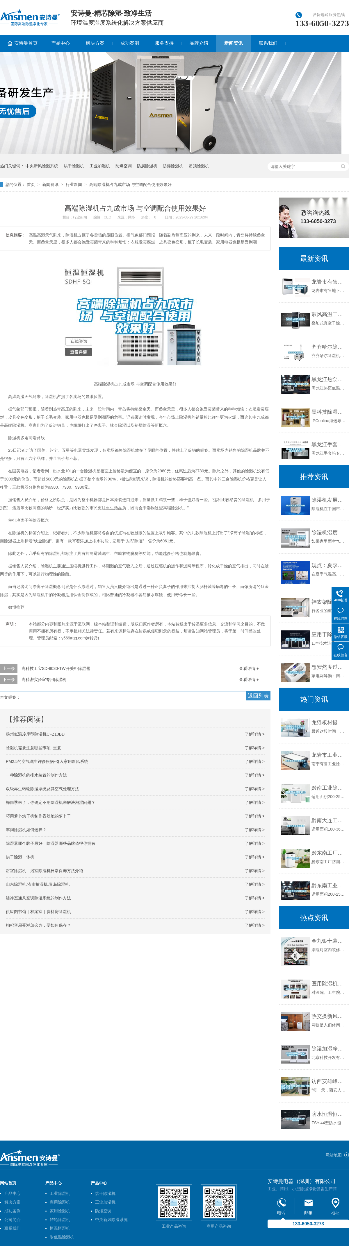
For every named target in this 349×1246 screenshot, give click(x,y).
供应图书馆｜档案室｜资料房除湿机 (38, 911)
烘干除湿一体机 (20, 857)
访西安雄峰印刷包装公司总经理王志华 (328, 1081)
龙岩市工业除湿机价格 (328, 755)
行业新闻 (74, 184)
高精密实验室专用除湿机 (44, 679)
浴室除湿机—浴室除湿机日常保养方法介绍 (44, 870)
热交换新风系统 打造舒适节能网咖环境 (328, 1016)
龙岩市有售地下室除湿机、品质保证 (328, 282)
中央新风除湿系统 (42, 166)
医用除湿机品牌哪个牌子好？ (328, 984)
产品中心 (60, 43)
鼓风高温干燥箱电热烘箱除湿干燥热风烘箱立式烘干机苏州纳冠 (328, 314)
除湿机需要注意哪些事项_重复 (33, 747)
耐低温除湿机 (62, 1237)
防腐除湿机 (147, 166)
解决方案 (95, 43)
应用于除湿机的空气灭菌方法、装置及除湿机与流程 (328, 634)
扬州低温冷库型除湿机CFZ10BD (35, 734)
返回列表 (258, 696)
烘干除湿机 (74, 166)
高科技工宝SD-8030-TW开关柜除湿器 (56, 668)
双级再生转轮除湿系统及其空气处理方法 (42, 788)
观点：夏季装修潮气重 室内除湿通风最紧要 (328, 565)
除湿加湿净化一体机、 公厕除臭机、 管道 (328, 1049)
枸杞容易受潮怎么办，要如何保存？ (38, 925)
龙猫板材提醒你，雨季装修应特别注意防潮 (328, 722)
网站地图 (333, 1155)
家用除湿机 (60, 1211)
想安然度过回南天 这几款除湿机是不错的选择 (328, 667)
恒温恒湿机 (60, 1228)
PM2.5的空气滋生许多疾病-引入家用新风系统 (47, 761)
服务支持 (164, 43)
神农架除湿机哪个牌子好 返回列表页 (328, 602)
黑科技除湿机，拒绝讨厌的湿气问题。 (328, 412)
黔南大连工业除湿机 (328, 820)
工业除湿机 (60, 1193)
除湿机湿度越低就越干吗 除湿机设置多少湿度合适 (328, 532)
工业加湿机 (100, 166)
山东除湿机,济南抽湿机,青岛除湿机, (38, 884)
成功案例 (129, 43)
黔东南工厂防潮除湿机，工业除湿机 (328, 853)
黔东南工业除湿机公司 (328, 885)
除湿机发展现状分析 (328, 500)
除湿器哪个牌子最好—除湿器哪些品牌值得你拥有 (50, 843)
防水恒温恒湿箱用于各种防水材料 (328, 1114)
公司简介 (12, 1219)
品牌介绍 (199, 43)
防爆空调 (123, 166)
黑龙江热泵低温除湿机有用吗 (328, 379)
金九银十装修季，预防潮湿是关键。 (328, 941)
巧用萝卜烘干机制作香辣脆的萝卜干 (38, 816)
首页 (31, 184)
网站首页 (8, 1183)
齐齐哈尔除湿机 (328, 347)
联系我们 (268, 43)
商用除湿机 (60, 1202)
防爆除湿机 (173, 166)
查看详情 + (249, 668)
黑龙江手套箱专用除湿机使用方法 (328, 444)
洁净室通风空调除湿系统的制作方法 (38, 898)
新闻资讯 (233, 43)
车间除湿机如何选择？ (26, 829)
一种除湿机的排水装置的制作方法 (36, 775)
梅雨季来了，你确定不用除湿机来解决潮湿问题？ (50, 802)
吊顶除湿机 (199, 166)
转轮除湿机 (60, 1219)
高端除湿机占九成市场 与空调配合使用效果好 (130, 184)
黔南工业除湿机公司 (328, 788)
